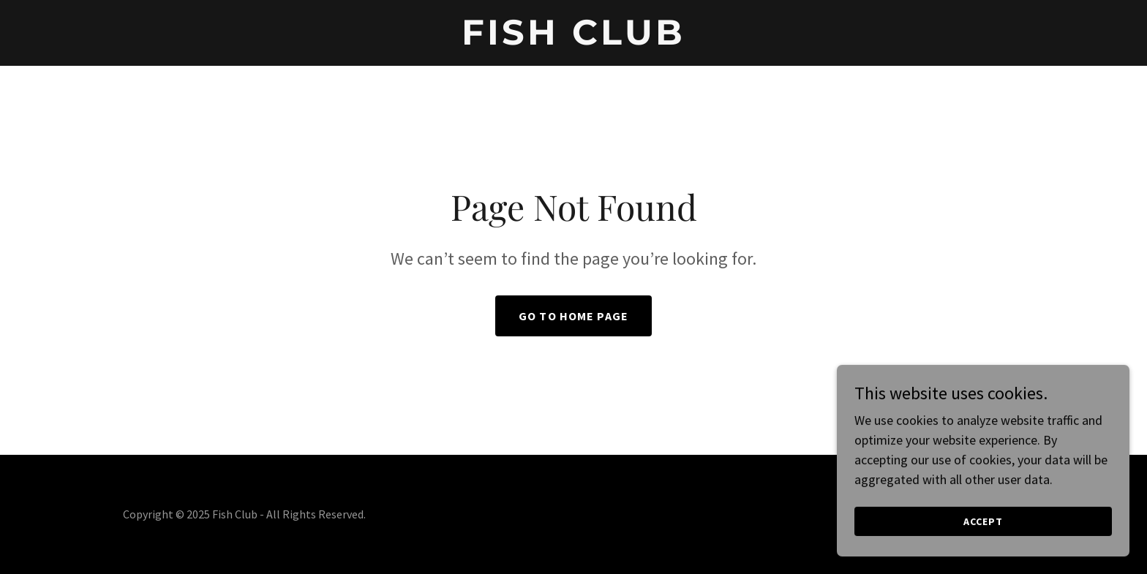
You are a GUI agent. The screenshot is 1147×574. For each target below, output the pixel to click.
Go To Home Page (573, 316)
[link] (573, 39)
